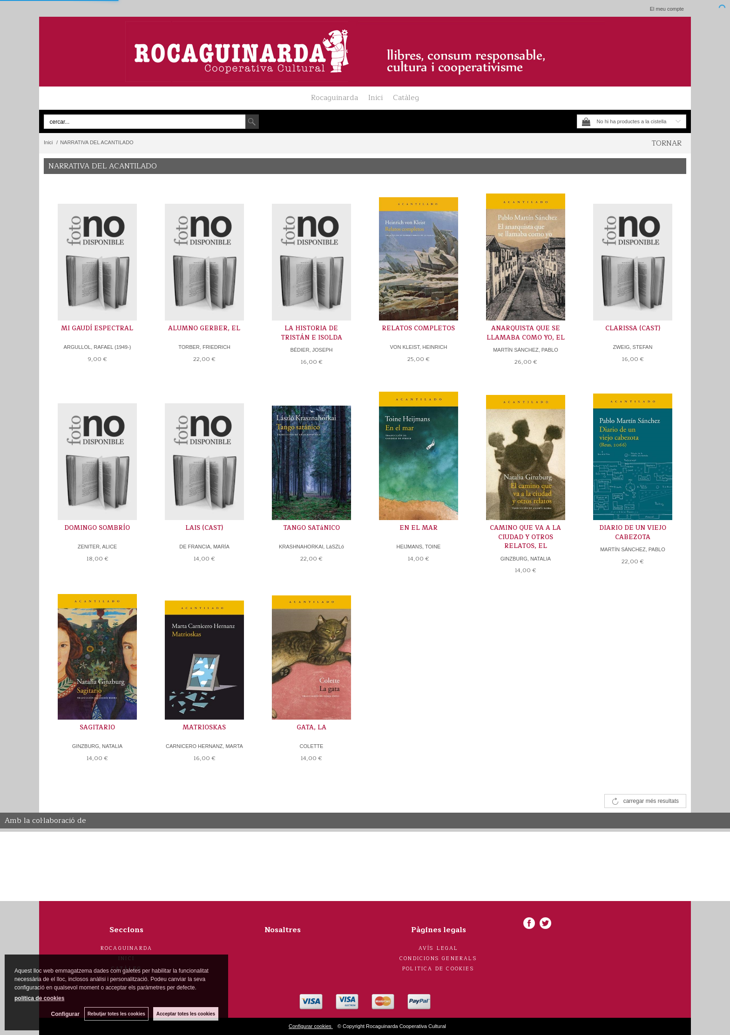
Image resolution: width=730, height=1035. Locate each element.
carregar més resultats (651, 801)
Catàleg (406, 98)
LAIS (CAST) (204, 528)
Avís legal (439, 948)
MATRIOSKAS (204, 727)
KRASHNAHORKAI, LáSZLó (311, 546)
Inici (375, 98)
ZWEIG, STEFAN (632, 347)
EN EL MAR (418, 528)
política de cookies (39, 998)
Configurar (65, 1014)
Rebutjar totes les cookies (116, 1013)
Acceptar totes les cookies (185, 1013)
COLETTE (312, 746)
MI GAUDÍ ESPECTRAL (97, 328)
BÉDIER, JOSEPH (311, 350)
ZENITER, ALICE (97, 546)
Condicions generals (438, 958)
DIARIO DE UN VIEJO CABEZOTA (632, 532)
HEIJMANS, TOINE (418, 546)
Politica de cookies (438, 968)
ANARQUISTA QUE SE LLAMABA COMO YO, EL (526, 333)
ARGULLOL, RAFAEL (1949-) (97, 347)
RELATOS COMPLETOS (418, 328)
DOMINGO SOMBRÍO (97, 528)
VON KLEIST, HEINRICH (418, 347)
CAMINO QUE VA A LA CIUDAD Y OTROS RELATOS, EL (525, 537)
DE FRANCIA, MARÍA (204, 546)
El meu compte (667, 9)
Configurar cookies (311, 1026)
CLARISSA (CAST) (632, 328)
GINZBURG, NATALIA (525, 558)
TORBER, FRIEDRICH (204, 347)
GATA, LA (311, 727)
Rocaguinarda (334, 98)
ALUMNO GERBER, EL (204, 328)
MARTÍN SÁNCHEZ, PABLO (525, 350)
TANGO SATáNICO (311, 528)
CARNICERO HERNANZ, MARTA (204, 746)
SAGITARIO (97, 727)
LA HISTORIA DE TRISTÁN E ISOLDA (311, 333)
